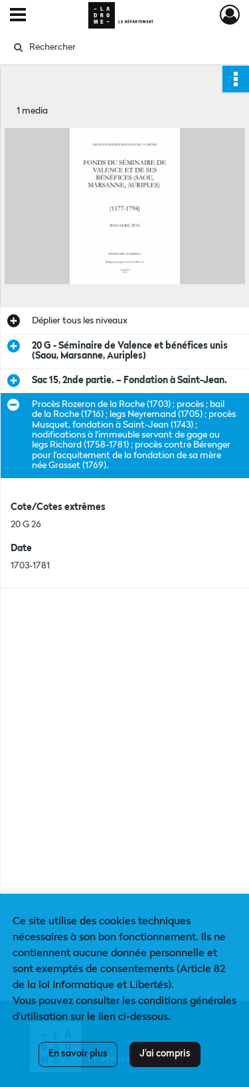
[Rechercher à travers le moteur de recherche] (123, 47)
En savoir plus (78, 1053)
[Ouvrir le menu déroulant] (18, 16)
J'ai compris (165, 1053)
